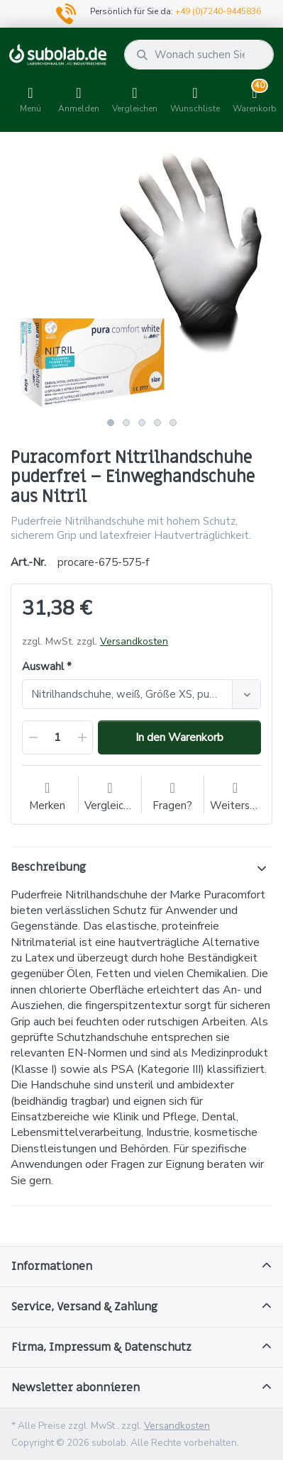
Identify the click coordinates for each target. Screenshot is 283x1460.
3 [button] (141, 422)
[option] (141, 280)
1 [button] (110, 422)
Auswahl (43, 667)
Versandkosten (134, 641)
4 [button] (157, 422)
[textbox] (129, 694)
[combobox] (141, 694)
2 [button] (126, 422)
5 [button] (173, 422)
